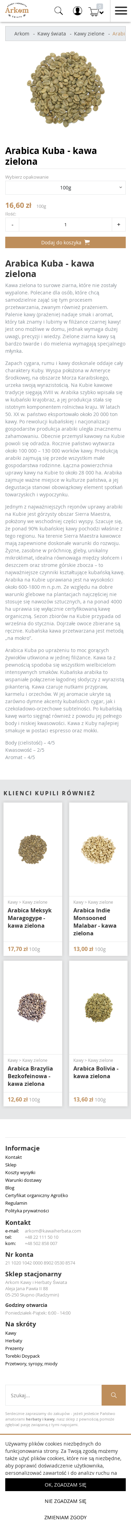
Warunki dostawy (23, 1180)
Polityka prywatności (27, 1210)
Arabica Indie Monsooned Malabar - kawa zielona (95, 921)
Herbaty (13, 1340)
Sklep (10, 1165)
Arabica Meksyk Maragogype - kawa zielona (30, 917)
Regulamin (16, 1203)
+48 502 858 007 (41, 1243)
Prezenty (14, 1348)
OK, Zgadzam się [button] (65, 1484)
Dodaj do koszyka (65, 242)
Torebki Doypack (22, 1356)
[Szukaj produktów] (114, 1395)
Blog (9, 1188)
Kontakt (13, 1157)
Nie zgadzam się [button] (65, 1501)
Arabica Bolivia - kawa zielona (95, 1072)
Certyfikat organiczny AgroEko (36, 1195)
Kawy (10, 1333)
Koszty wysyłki (20, 1172)
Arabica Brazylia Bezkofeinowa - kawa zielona (30, 1076)
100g (65, 187)
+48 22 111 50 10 (41, 1237)
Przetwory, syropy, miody (31, 1363)
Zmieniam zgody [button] (65, 1517)
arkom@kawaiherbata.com (53, 1231)
